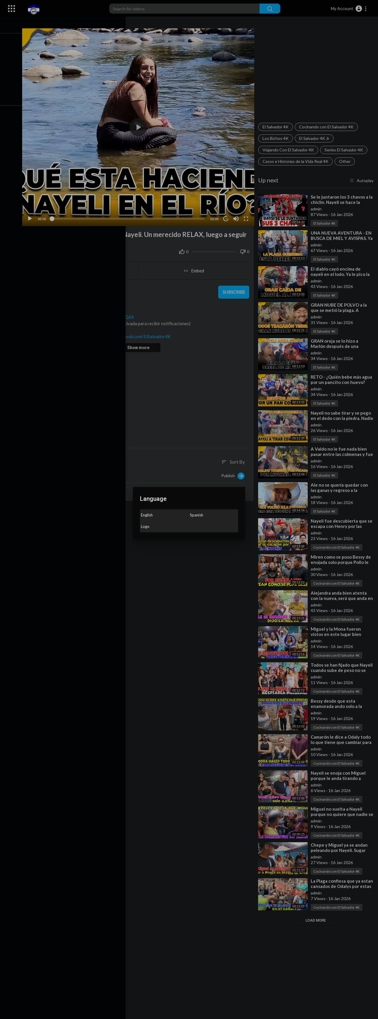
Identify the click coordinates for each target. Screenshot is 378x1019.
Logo (145, 526)
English (147, 515)
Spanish (196, 515)
